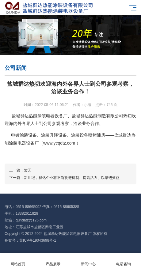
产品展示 (52, 260)
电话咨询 (123, 260)
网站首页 (17, 260)
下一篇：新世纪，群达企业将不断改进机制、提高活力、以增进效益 (64, 178)
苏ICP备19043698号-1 (37, 240)
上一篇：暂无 (20, 170)
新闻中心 (88, 260)
